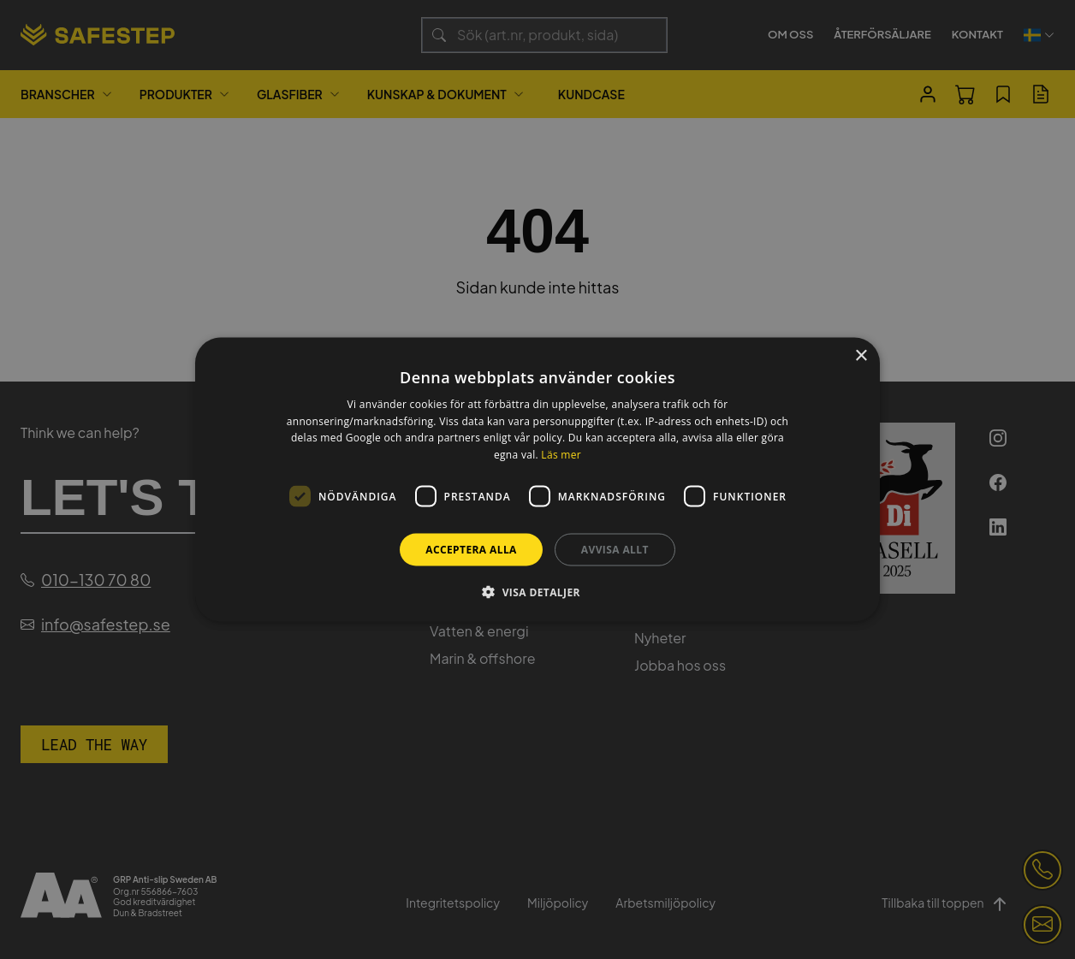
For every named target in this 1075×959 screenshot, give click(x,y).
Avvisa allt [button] (615, 549)
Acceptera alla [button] (471, 549)
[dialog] (537, 479)
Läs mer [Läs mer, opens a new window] (561, 454)
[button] (537, 592)
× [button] (860, 355)
